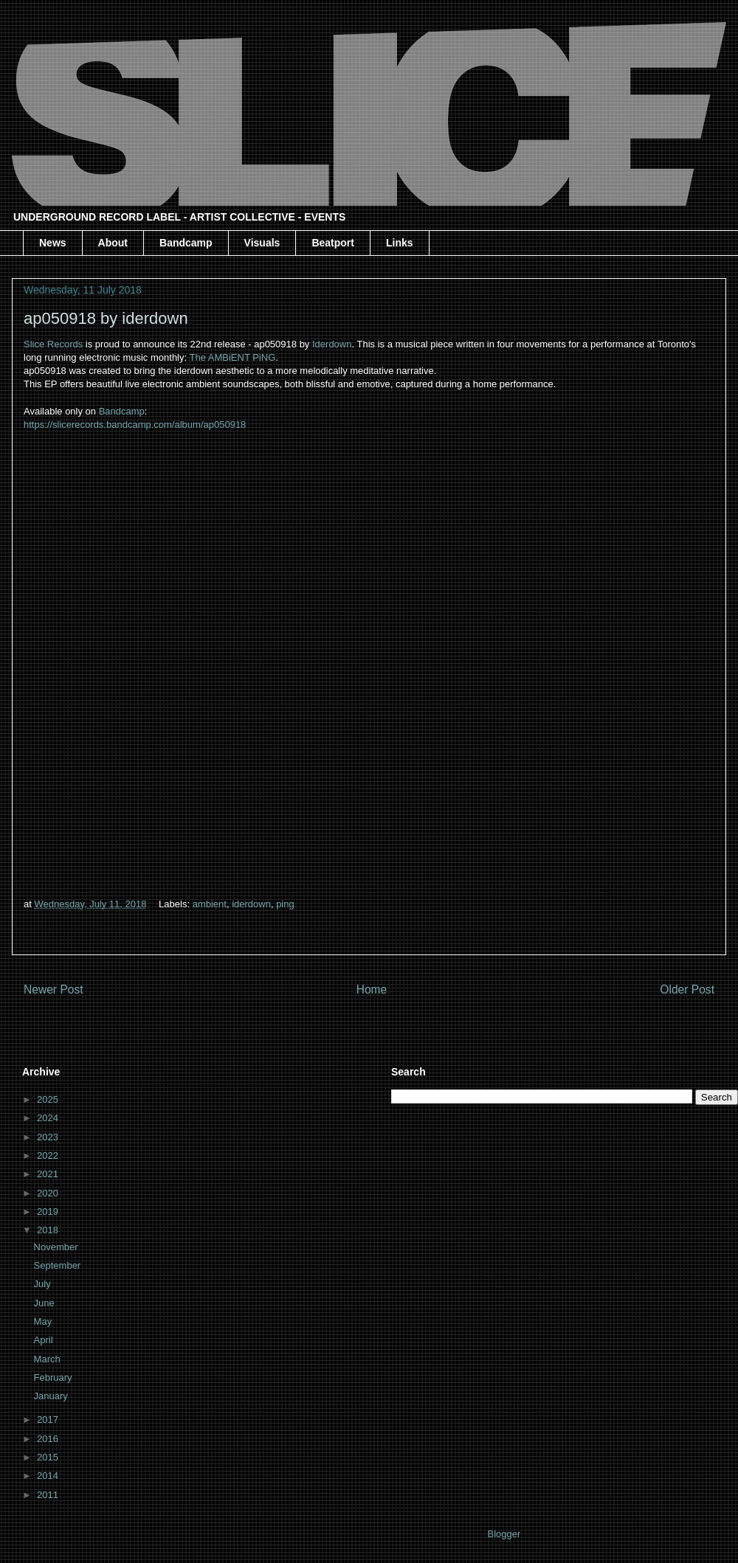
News (52, 243)
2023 (49, 1137)
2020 (49, 1193)
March (48, 1359)
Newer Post (53, 989)
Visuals (262, 243)
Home (371, 989)
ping (285, 903)
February (54, 1377)
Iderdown (331, 344)
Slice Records (53, 344)
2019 (49, 1211)
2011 (49, 1494)
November (57, 1246)
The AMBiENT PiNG (233, 357)
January (52, 1395)
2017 (49, 1419)
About (113, 243)
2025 (49, 1099)
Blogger (503, 1533)
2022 (49, 1155)
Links (399, 243)
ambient (210, 903)
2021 (49, 1173)
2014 (49, 1475)
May (44, 1321)
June (46, 1303)
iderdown (251, 903)
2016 (49, 1438)
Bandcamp (186, 243)
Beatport (332, 243)
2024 (49, 1117)
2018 (49, 1230)
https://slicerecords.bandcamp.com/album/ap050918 (135, 424)
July (44, 1283)
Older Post (687, 989)
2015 (49, 1457)
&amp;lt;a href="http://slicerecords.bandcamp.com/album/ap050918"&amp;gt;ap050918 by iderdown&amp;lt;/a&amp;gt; (369, 661)
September (58, 1265)
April (45, 1339)
